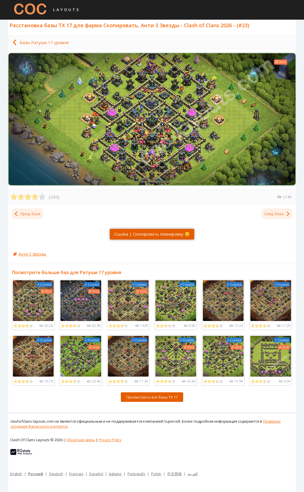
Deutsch (56, 473)
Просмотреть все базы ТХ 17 (152, 397)
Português (136, 473)
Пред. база (27, 213)
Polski (156, 473)
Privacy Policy (110, 439)
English (16, 473)
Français (76, 473)
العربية (193, 473)
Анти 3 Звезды (32, 254)
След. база (277, 213)
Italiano (115, 473)
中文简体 (174, 473)
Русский (35, 473)
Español (96, 473)
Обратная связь (80, 439)
